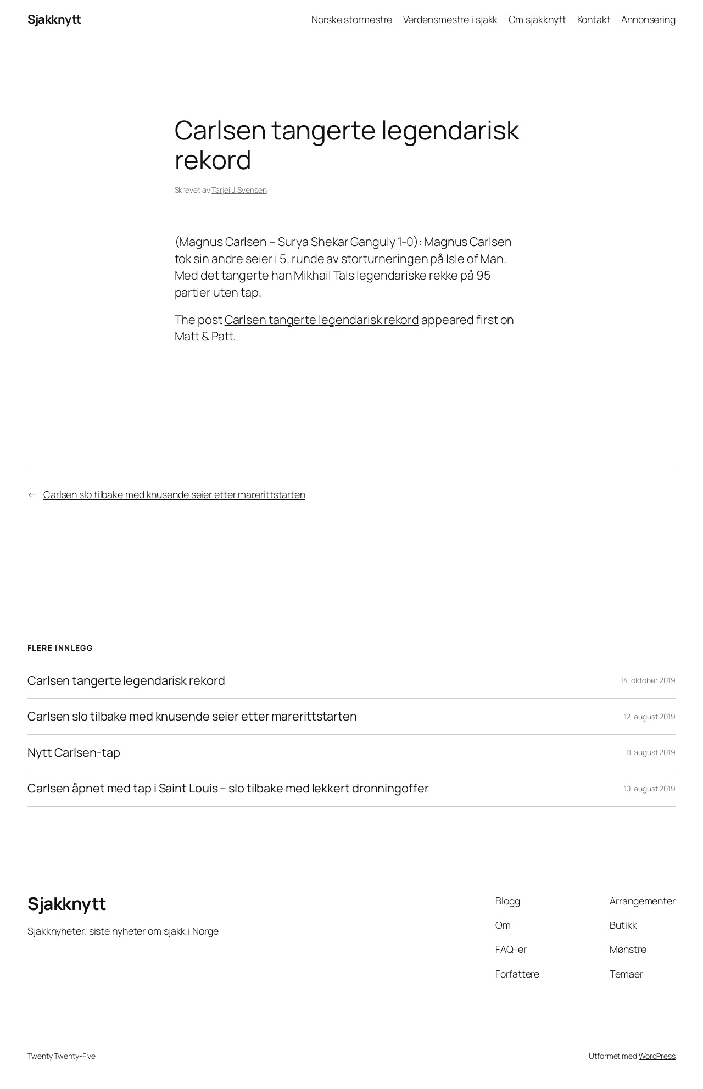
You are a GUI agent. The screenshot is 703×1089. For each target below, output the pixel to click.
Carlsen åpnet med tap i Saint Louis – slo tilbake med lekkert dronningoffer (228, 788)
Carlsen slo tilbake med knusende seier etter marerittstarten (174, 494)
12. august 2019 (650, 716)
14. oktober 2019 (648, 680)
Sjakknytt (54, 19)
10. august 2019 (650, 788)
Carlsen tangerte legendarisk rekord (322, 319)
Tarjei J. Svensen (238, 190)
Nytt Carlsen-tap (73, 752)
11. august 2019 (651, 752)
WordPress (657, 1056)
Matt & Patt (204, 336)
